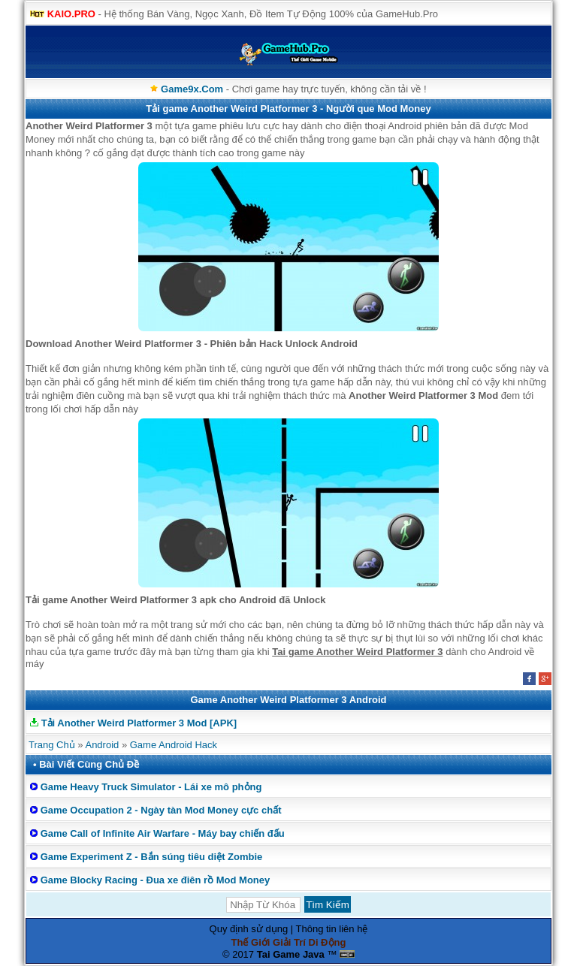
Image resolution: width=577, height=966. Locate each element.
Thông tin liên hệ (332, 928)
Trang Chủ (52, 744)
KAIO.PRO (71, 14)
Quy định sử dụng (249, 928)
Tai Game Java (291, 954)
